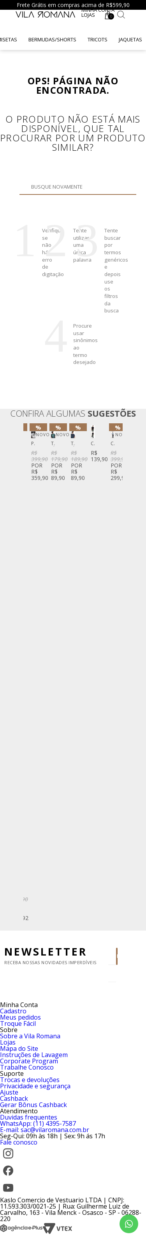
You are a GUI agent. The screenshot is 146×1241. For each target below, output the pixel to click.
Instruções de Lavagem (34, 1054)
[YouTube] (8, 1193)
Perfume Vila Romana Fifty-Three (33, 443)
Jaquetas (130, 39)
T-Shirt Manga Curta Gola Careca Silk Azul (73, 443)
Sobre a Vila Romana (30, 1036)
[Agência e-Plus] (21, 1232)
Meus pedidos (20, 1017)
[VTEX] (57, 1232)
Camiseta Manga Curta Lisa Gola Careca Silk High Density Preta (93, 443)
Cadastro (13, 1011)
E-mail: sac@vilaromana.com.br (44, 1129)
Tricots (97, 39)
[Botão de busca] (121, 14)
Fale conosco (18, 1142)
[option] (33, 453)
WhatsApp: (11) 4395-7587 (38, 1123)
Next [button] (115, 674)
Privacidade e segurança (35, 1086)
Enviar (117, 956)
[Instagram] (8, 1159)
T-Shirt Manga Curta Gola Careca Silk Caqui (53, 443)
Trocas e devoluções (30, 1079)
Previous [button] (30, 674)
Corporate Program (29, 1061)
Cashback (14, 1098)
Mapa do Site (19, 1048)
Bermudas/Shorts (52, 39)
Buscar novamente (59, 198)
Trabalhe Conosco (27, 1067)
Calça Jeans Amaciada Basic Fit (113, 443)
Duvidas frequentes (28, 1117)
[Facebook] (8, 1176)
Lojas (88, 14)
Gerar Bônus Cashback (33, 1104)
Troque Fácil (18, 1023)
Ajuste (9, 1092)
